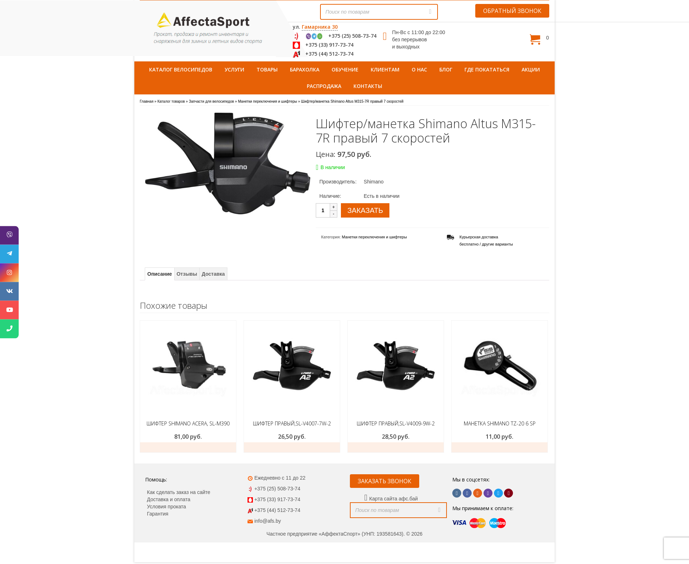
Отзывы (186, 274)
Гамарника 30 (320, 26)
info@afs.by (267, 521)
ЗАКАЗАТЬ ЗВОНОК (384, 481)
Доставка (213, 274)
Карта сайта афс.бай (393, 499)
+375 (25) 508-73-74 (352, 35)
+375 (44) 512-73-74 (329, 53)
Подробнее (499, 447)
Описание (159, 274)
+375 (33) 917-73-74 (329, 44)
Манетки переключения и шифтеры (374, 237)
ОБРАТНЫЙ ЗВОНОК (512, 11)
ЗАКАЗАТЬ (365, 210)
